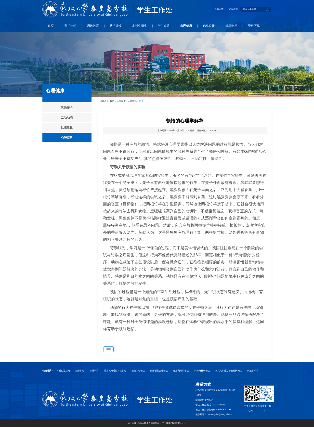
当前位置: (105, 101)
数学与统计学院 (181, 370)
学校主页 (219, 9)
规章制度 (231, 25)
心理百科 (67, 137)
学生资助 (164, 25)
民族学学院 (252, 370)
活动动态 (67, 117)
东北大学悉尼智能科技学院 (228, 370)
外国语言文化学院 (159, 370)
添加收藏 (233, 9)
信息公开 (209, 25)
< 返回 (108, 349)
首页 (51, 25)
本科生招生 (139, 25)
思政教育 (93, 25)
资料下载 (254, 25)
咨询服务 (67, 107)
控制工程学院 (138, 370)
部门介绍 (70, 25)
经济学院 (79, 370)
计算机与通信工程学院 (115, 370)
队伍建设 (115, 25)
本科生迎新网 (63, 370)
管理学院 (94, 370)
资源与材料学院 (202, 370)
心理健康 (186, 25)
